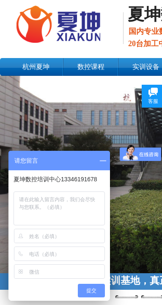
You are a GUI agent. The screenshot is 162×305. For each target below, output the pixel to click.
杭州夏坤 (35, 66)
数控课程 (90, 66)
